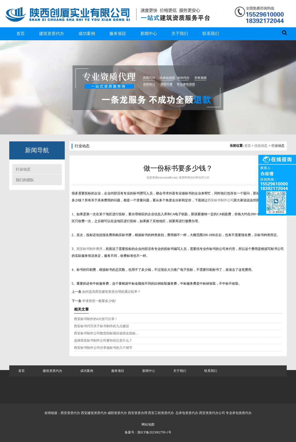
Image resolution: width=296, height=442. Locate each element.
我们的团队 (25, 180)
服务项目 (117, 33)
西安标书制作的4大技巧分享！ (96, 319)
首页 (20, 33)
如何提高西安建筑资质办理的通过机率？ (111, 291)
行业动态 (23, 169)
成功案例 (86, 33)
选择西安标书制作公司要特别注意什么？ (103, 340)
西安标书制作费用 (89, 249)
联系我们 (210, 33)
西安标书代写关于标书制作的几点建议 (101, 326)
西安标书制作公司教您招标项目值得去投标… (106, 333)
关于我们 (179, 33)
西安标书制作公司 (221, 200)
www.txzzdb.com (167, 177)
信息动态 (260, 145)
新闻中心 (148, 33)
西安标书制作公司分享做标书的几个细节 (103, 347)
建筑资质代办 (51, 33)
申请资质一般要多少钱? (98, 301)
